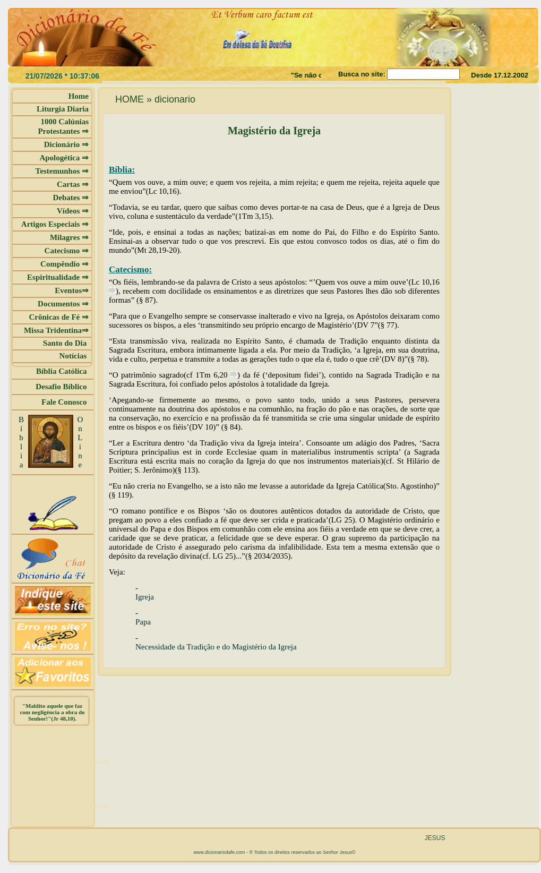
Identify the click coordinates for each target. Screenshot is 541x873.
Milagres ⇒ (69, 237)
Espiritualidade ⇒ (58, 277)
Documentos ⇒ (63, 303)
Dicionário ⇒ (66, 144)
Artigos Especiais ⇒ (55, 224)
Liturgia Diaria (63, 109)
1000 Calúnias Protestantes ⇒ (63, 126)
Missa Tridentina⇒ (56, 330)
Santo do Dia (66, 343)
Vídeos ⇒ (73, 211)
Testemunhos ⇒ (62, 171)
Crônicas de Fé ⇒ (59, 317)
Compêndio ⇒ (64, 264)
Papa (143, 622)
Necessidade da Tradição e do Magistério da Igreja (216, 647)
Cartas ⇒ (73, 184)
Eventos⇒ (72, 290)
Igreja (144, 597)
